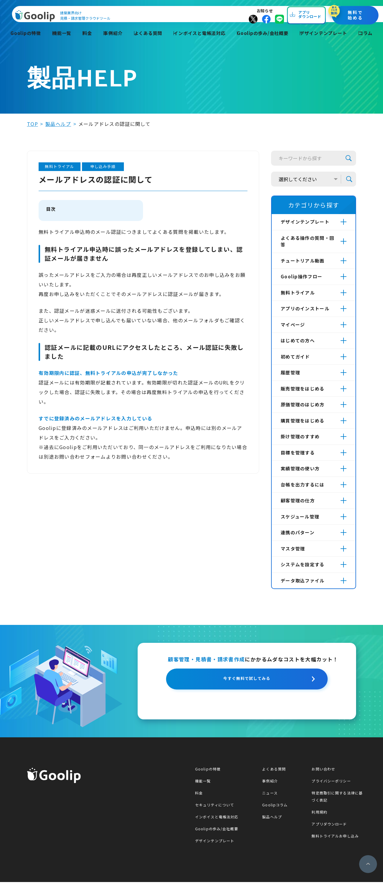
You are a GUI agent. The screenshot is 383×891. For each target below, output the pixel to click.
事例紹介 (112, 41)
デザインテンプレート (324, 41)
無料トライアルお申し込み (336, 844)
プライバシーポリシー (332, 789)
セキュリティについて (215, 813)
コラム (366, 41)
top (32, 123)
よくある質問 (147, 41)
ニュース (270, 801)
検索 (348, 158)
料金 (88, 41)
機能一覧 (63, 41)
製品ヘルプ (58, 123)
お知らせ (279, 13)
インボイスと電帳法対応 (199, 41)
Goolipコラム (276, 813)
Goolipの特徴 (28, 41)
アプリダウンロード (331, 832)
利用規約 (321, 820)
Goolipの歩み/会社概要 (263, 41)
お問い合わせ (325, 777)
